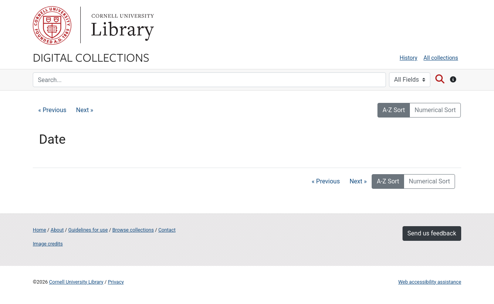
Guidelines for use (88, 230)
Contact (167, 230)
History (409, 58)
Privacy (116, 282)
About (57, 230)
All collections (440, 58)
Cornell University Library (76, 282)
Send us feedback (432, 233)
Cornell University (52, 25)
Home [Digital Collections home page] (39, 230)
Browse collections (133, 230)
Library (121, 25)
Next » (84, 110)
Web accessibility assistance (429, 282)
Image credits (48, 244)
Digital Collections (91, 57)
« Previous (52, 110)
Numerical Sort (435, 110)
